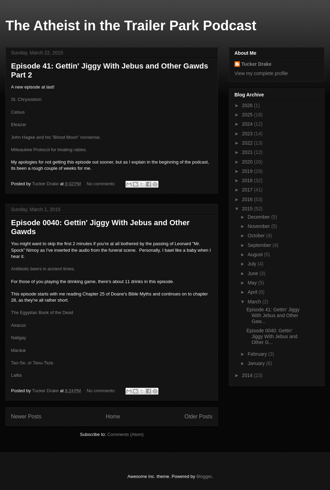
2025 (248, 114)
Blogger (203, 476)
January (257, 363)
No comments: (102, 183)
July (252, 264)
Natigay (18, 337)
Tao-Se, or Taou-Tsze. (32, 362)
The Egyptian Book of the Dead (42, 312)
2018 (248, 180)
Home (113, 416)
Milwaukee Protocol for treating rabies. (49, 149)
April (253, 292)
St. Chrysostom (26, 99)
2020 (248, 162)
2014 (248, 375)
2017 (248, 189)
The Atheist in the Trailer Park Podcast (131, 25)
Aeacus (18, 325)
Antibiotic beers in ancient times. (43, 268)
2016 (248, 199)
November (259, 226)
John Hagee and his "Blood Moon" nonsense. (56, 137)
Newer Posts (26, 416)
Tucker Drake (256, 64)
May (253, 282)
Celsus (18, 112)
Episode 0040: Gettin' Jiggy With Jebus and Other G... (271, 336)
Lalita (16, 375)
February (258, 354)
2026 (248, 105)
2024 (248, 124)
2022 (248, 143)
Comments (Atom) (125, 434)
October (257, 235)
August (256, 254)
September (260, 245)
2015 (248, 208)
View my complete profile (261, 73)
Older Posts (198, 416)
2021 (248, 152)
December (259, 217)
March (255, 301)
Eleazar (18, 124)
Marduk (18, 350)
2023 (248, 133)
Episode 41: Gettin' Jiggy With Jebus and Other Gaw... (272, 315)
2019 (248, 171)
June (253, 273)
